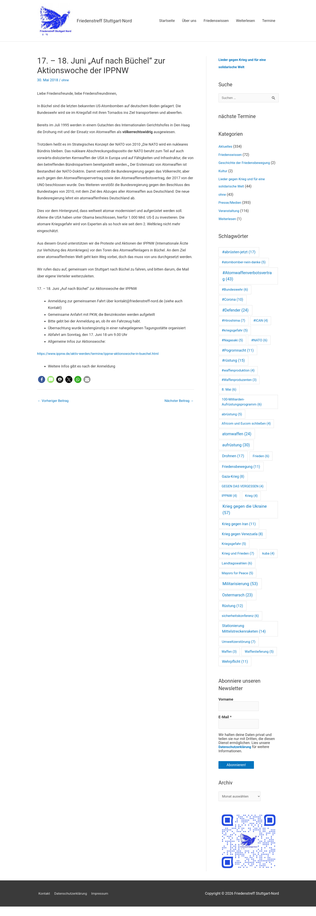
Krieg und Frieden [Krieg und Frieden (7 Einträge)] (238, 562)
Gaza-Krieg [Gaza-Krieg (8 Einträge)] (233, 485)
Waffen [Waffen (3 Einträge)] (229, 660)
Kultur (223, 179)
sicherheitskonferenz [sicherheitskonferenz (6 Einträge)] (240, 624)
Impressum (103, 903)
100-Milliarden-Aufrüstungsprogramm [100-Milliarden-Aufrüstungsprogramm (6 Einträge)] (242, 410)
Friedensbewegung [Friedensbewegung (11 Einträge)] (241, 474)
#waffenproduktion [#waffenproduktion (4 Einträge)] (238, 379)
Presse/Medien (230, 211)
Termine (268, 21)
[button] (41, 379)
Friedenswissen (216, 21)
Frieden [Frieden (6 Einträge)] (261, 464)
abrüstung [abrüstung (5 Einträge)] (232, 422)
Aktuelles (225, 147)
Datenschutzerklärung (236, 755)
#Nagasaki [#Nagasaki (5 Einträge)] (232, 348)
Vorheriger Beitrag (54, 401)
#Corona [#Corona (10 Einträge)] (232, 308)
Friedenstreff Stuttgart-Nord (107, 21)
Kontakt (43, 903)
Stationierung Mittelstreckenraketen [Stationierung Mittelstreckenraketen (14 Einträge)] (244, 637)
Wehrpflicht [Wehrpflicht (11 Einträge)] (235, 670)
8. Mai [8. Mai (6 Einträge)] (229, 398)
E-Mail (225, 726)
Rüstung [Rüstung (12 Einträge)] (232, 614)
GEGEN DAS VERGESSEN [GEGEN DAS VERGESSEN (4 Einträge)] (243, 494)
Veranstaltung (229, 219)
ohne (65, 80)
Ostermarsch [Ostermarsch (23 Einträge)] (237, 603)
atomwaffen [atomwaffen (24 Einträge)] (236, 442)
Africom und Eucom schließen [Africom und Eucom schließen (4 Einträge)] (246, 432)
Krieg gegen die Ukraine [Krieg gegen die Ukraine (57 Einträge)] (244, 517)
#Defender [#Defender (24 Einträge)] (235, 318)
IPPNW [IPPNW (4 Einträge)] (229, 504)
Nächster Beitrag (178, 401)
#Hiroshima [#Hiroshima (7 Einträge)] (233, 329)
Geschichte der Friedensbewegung (246, 164)
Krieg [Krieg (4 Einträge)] (251, 504)
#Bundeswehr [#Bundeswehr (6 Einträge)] (235, 298)
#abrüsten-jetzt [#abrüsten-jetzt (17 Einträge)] (239, 260)
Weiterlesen (245, 21)
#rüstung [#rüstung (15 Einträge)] (233, 368)
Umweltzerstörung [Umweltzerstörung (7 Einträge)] (239, 650)
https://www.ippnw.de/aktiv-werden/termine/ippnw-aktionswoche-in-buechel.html (102, 354)
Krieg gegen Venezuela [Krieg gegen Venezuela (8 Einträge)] (242, 542)
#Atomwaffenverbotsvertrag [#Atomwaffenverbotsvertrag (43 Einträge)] (247, 284)
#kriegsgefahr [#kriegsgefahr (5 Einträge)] (235, 339)
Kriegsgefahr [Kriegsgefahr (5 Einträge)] (234, 552)
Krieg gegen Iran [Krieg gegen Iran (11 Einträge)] (239, 532)
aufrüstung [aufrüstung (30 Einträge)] (236, 453)
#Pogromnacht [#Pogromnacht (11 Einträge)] (238, 358)
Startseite (167, 21)
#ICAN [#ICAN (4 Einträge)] (260, 329)
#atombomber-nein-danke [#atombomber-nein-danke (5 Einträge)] (244, 270)
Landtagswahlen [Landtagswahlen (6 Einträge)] (237, 571)
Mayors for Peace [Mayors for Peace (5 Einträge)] (237, 581)
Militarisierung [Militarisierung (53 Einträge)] (240, 591)
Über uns (189, 21)
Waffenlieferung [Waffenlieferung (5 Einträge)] (259, 660)
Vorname (225, 707)
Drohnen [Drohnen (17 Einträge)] (233, 464)
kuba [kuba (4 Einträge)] (268, 562)
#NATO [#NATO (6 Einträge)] (259, 348)
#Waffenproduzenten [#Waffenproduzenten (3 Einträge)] (239, 388)
